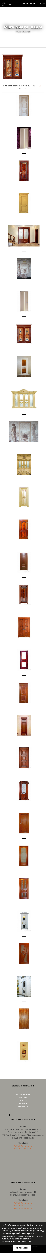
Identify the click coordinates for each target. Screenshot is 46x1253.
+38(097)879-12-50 (23, 1206)
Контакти (23, 1106)
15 (34, 86)
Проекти (23, 1097)
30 (40, 86)
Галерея (23, 1100)
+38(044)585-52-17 (23, 1209)
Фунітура (23, 1103)
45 (20, 89)
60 (26, 89)
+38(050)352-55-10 (23, 1146)
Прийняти (22, 1248)
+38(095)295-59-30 (23, 1149)
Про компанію (23, 1094)
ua (40, 4)
